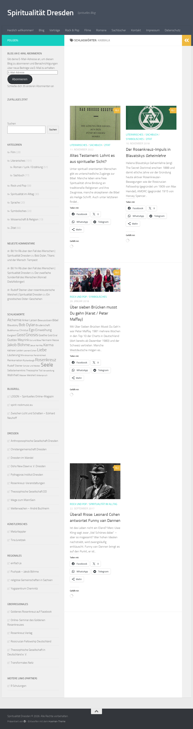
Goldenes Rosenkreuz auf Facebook (31, 611)
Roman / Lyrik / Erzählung (28, 167)
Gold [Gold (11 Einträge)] (50, 335)
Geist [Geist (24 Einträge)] (21, 335)
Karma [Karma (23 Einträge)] (48, 345)
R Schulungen (18, 686)
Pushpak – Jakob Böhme (25, 571)
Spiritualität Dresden (40, 12)
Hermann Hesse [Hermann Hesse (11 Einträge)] (50, 340)
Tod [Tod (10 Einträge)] (40, 370)
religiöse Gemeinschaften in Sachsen (32, 580)
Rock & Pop (72, 30)
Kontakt (136, 30)
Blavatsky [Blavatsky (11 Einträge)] (12, 325)
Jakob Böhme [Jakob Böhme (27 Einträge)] (18, 344)
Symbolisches (135, 139)
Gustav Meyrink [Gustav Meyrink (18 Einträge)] (18, 340)
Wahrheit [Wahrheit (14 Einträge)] (13, 375)
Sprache (15, 202)
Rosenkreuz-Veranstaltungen (28, 483)
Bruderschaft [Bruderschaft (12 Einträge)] (43, 325)
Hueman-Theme (57, 721)
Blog (41, 30)
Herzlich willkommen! (20, 30)
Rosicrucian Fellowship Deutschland (31, 641)
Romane (101, 30)
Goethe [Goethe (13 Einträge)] (43, 335)
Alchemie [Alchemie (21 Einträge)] (14, 320)
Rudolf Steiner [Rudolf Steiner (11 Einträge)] (15, 365)
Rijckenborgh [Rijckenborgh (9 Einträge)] (29, 360)
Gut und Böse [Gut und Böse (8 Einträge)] (35, 340)
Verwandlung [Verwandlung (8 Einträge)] (48, 370)
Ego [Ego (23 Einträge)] (32, 330)
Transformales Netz (22, 662)
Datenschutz (172, 30)
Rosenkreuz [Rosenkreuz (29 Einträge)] (45, 359)
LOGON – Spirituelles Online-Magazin (32, 396)
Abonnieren (19, 79)
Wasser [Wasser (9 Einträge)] (22, 375)
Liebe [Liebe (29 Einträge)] (42, 349)
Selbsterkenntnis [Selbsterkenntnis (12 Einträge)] (16, 370)
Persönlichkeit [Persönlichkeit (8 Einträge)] (40, 355)
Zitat (107, 145)
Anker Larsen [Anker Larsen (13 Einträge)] (29, 320)
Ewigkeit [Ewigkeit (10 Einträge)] (11, 335)
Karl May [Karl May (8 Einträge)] (39, 345)
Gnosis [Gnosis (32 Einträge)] (32, 334)
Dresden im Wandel (22, 457)
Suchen (11, 123)
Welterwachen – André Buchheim (30, 508)
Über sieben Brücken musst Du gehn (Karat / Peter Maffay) (93, 313)
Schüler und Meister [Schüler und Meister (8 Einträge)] (31, 366)
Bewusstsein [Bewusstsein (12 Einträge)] (45, 320)
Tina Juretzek (18, 540)
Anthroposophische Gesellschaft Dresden (34, 441)
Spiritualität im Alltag (103, 504)
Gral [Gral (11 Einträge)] (55, 335)
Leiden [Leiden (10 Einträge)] (19, 350)
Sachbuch (96, 145)
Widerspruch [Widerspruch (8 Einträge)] (41, 375)
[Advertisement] (126, 78)
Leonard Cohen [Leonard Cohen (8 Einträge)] (30, 350)
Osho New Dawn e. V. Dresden (28, 466)
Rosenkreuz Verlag (21, 633)
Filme (87, 30)
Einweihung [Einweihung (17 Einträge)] (43, 330)
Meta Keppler (18, 531)
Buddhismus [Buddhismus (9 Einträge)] (13, 330)
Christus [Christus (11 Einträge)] (23, 330)
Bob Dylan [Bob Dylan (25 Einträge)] (27, 324)
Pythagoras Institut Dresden (27, 474)
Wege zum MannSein (23, 500)
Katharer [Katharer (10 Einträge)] (11, 350)
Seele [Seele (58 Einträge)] (47, 365)
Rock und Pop (78, 296)
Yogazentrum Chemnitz (24, 588)
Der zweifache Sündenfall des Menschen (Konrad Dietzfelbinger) (29, 277)
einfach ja (16, 563)
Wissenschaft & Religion (24, 219)
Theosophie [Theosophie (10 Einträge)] (32, 370)
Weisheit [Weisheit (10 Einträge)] (31, 375)
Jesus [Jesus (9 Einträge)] (32, 345)
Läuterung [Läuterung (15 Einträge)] (13, 355)
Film (13, 152)
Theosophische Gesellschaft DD (29, 491)
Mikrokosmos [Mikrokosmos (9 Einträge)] (26, 355)
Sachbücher (119, 30)
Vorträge (54, 30)
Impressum (153, 30)
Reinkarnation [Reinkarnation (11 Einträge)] (14, 360)
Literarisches (78, 145)
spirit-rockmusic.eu (22, 405)
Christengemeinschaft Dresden (29, 449)
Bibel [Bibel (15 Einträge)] (55, 320)
